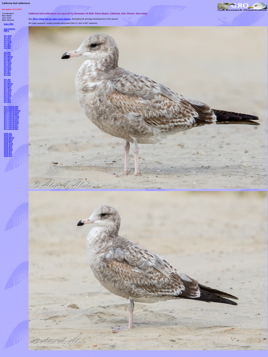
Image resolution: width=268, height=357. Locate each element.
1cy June (8, 36)
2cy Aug (7, 67)
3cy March (8, 84)
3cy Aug (7, 94)
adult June (8, 144)
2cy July (7, 65)
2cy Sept (7, 69)
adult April (8, 140)
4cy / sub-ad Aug (11, 121)
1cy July (7, 38)
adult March (9, 138)
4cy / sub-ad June (11, 117)
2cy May (7, 61)
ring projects (9, 29)
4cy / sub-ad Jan (11, 107)
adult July (8, 146)
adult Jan (8, 134)
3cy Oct (7, 98)
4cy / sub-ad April (11, 113)
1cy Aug (7, 40)
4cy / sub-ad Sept (11, 123)
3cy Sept (7, 96)
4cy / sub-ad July (11, 119)
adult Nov (8, 154)
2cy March (8, 57)
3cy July (7, 92)
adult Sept (8, 150)
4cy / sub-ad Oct (11, 125)
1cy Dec (7, 48)
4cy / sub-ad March (12, 111)
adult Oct (8, 152)
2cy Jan (7, 53)
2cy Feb (7, 55)
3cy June (8, 90)
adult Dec (8, 156)
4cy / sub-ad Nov (11, 127)
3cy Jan (7, 80)
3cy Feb (7, 82)
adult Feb (8, 136)
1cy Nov (7, 46)
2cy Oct (7, 71)
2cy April (8, 59)
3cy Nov (7, 100)
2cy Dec (7, 75)
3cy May (7, 88)
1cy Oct (7, 44)
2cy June (8, 63)
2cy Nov (7, 73)
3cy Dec (7, 102)
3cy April (8, 86)
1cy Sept (7, 42)
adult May (8, 142)
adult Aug (8, 148)
